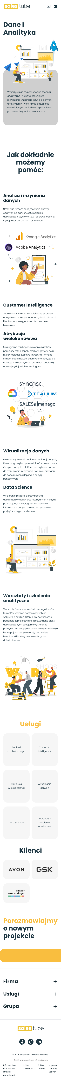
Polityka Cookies (41, 1067)
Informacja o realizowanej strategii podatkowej (9, 1070)
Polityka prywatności (28, 1067)
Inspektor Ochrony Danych (53, 1068)
